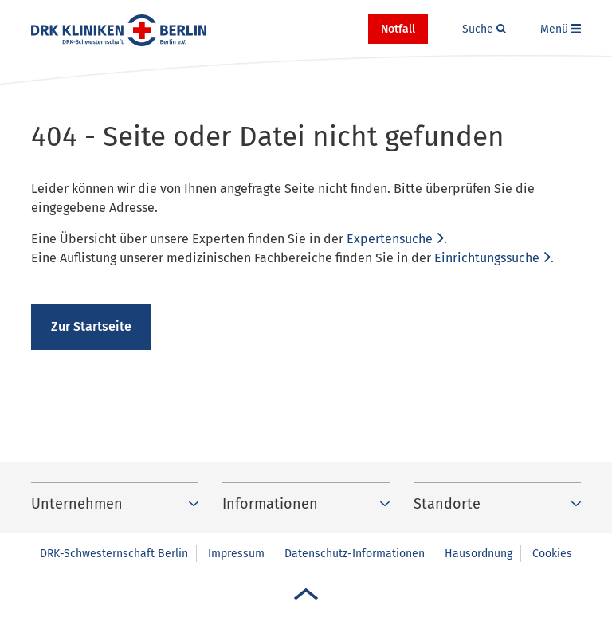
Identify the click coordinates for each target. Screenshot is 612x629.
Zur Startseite (91, 326)
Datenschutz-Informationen (354, 553)
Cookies (552, 553)
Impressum (236, 553)
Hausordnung (478, 553)
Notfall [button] (398, 29)
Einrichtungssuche (486, 257)
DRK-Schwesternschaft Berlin (114, 553)
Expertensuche (390, 238)
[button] (484, 29)
